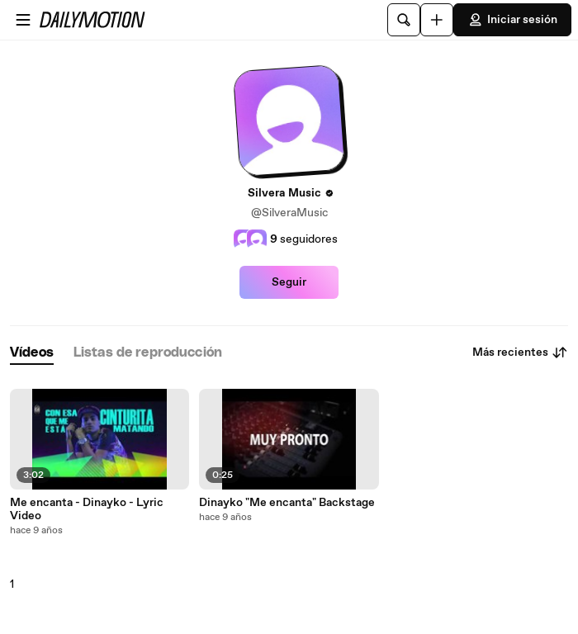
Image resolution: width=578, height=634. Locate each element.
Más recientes (520, 352)
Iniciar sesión (512, 20)
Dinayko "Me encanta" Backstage (287, 502)
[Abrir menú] (23, 19)
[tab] (32, 353)
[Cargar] (436, 19)
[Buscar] (403, 19)
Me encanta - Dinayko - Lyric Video (86, 509)
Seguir (289, 282)
